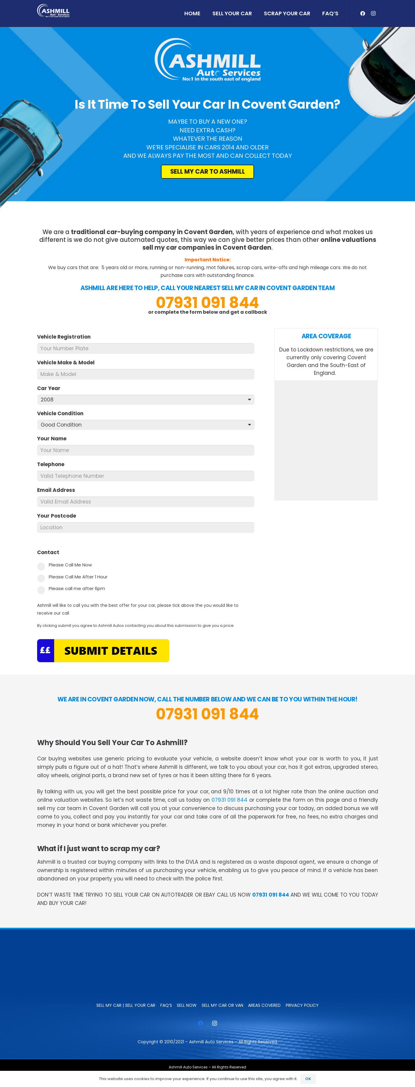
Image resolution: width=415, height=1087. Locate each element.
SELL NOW (187, 1005)
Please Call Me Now (70, 565)
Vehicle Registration (66, 336)
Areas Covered (264, 1005)
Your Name (54, 438)
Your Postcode (59, 516)
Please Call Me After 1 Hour (78, 577)
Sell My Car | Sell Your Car (125, 1005)
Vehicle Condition (63, 413)
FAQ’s (166, 1005)
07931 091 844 (207, 302)
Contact (50, 552)
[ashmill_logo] (53, 10)
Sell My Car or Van (222, 1005)
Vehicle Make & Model (68, 362)
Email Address (58, 490)
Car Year (51, 388)
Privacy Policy (302, 1005)
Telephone (53, 464)
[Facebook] (362, 13)
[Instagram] (373, 13)
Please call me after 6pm (77, 588)
